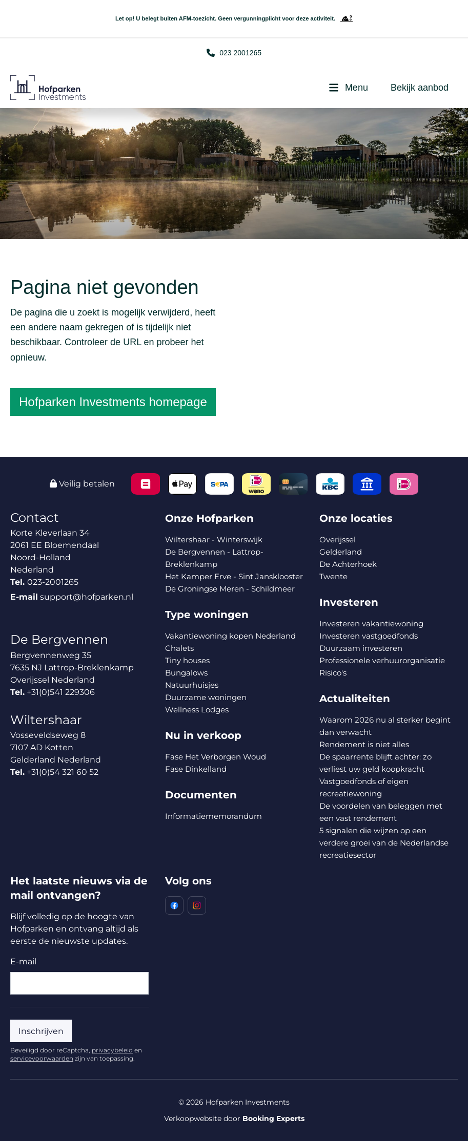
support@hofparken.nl (86, 597)
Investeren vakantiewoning (371, 623)
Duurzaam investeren (360, 648)
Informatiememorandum (213, 816)
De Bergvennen (59, 639)
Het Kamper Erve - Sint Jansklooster (234, 576)
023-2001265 (52, 582)
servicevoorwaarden (41, 1058)
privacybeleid (112, 1050)
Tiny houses (187, 660)
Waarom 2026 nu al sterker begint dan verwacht (385, 726)
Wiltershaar (46, 719)
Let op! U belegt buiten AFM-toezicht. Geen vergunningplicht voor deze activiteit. (234, 18)
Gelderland (340, 552)
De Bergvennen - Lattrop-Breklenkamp (214, 558)
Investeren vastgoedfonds (368, 636)
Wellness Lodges (197, 709)
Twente (333, 576)
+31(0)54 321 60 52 (62, 772)
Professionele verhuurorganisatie (382, 660)
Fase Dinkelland (196, 769)
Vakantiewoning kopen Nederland (230, 636)
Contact (34, 517)
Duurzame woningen (206, 697)
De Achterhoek (348, 564)
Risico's (333, 673)
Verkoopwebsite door (234, 1118)
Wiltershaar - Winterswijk (213, 539)
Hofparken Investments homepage (113, 402)
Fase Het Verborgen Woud (215, 757)
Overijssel (337, 539)
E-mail (23, 961)
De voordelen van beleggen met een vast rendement (380, 812)
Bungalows (186, 673)
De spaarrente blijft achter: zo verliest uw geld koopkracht (375, 763)
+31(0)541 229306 (61, 692)
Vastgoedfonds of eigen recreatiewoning (364, 787)
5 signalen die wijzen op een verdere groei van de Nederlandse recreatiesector (384, 843)
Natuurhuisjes (191, 685)
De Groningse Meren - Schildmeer (230, 589)
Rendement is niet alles (364, 744)
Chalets (179, 648)
